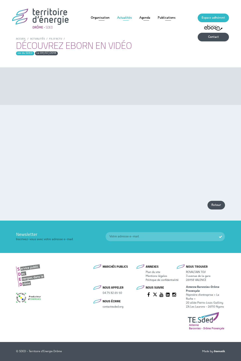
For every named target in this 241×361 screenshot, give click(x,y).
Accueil (21, 38)
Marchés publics (115, 266)
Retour (216, 205)
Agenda (144, 17)
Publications (166, 17)
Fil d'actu (55, 38)
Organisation (100, 17)
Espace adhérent (213, 17)
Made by (213, 351)
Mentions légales (156, 276)
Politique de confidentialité (162, 280)
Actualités (124, 17)
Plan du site (153, 272)
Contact (213, 37)
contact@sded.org (113, 306)
